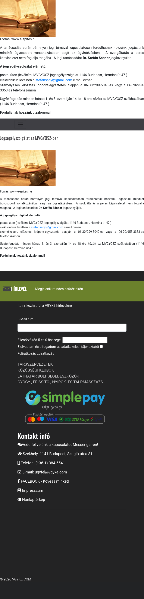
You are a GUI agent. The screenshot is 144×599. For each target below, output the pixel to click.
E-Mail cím (25, 319)
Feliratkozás (27, 354)
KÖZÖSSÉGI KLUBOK (36, 370)
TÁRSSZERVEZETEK (35, 364)
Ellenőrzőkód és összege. (40, 340)
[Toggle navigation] (20, 124)
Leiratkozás (45, 354)
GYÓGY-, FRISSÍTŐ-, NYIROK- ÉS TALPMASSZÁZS (60, 382)
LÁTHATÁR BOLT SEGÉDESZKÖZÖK (48, 376)
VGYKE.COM (21, 579)
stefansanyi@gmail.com (53, 80)
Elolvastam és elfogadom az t (58, 347)
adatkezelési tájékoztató (79, 347)
